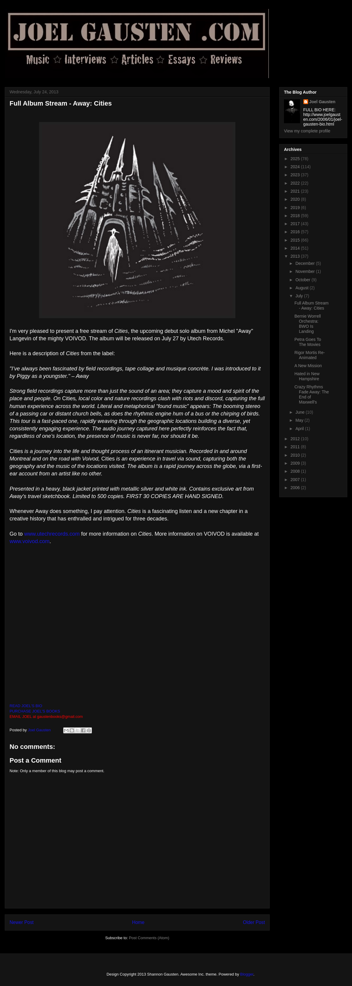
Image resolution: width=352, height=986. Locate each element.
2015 (296, 240)
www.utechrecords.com (52, 534)
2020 (296, 199)
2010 (296, 455)
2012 (296, 438)
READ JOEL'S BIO (26, 706)
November (305, 271)
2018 (296, 215)
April (300, 428)
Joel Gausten (322, 101)
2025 (296, 158)
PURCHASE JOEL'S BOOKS (35, 711)
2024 (296, 166)
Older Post (254, 922)
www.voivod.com (30, 541)
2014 (296, 248)
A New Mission (308, 365)
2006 (296, 487)
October (303, 279)
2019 (296, 207)
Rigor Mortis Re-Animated (309, 355)
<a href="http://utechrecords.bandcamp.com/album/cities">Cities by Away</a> (137, 626)
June (300, 412)
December (305, 263)
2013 (296, 256)
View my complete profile (307, 131)
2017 (296, 223)
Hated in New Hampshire (306, 376)
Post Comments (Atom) (149, 938)
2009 (296, 463)
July (299, 295)
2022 (296, 183)
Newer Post (22, 922)
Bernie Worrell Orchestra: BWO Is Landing (307, 323)
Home (138, 922)
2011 (296, 446)
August (302, 287)
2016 (296, 231)
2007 (296, 479)
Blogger (246, 974)
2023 (296, 174)
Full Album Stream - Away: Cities (311, 305)
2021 (296, 191)
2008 (296, 471)
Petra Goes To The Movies (307, 342)
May (299, 420)
